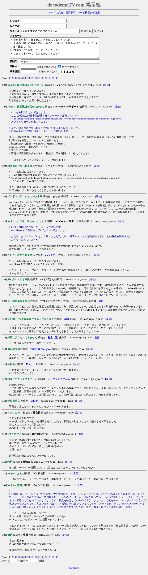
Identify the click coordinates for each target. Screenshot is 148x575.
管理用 (96, 12)
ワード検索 (84, 12)
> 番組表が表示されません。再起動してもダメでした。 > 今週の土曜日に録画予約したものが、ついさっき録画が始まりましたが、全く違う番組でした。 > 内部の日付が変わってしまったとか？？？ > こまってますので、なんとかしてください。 (60, 50)
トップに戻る (55, 12)
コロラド (35, 405)
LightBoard (73, 572)
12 (44, 82)
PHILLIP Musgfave (40, 353)
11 (40, 82)
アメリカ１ (31, 368)
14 (53, 82)
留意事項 (70, 12)
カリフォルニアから (59, 383)
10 (36, 82)
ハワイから (51, 259)
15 (57, 82)
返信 (106, 89)
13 (49, 82)
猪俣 (66, 323)
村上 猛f (53, 341)
